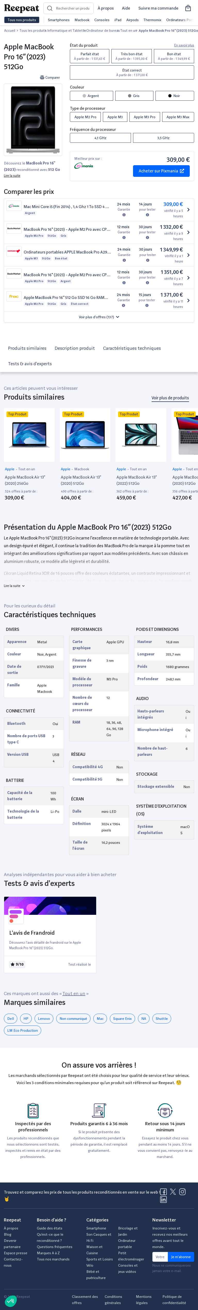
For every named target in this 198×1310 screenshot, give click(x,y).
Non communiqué (73, 1019)
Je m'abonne (181, 1257)
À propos (106, 8)
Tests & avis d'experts (30, 363)
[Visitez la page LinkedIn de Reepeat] (163, 1201)
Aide (126, 8)
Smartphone (96, 1228)
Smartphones (59, 20)
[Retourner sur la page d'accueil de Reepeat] (21, 8)
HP (25, 1019)
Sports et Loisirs (99, 1259)
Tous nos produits (21, 20)
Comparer (50, 78)
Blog (7, 1234)
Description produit (75, 348)
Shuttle (162, 1019)
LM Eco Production (22, 1030)
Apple (10, 469)
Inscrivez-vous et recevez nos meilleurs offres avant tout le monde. (170, 1237)
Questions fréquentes (54, 1247)
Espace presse (15, 1253)
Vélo (89, 1265)
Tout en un (26, 469)
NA (143, 1019)
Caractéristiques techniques (132, 348)
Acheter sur (161, 171)
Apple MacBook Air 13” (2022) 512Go (136, 480)
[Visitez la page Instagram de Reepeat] (183, 1193)
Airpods (132, 20)
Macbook (82, 20)
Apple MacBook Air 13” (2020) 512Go (81, 480)
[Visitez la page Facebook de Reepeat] (164, 1193)
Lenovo (44, 1019)
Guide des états (49, 1228)
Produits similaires (27, 348)
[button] (99, 317)
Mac (100, 1019)
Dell (10, 1019)
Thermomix (152, 20)
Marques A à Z (48, 1253)
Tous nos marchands (53, 1259)
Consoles (102, 20)
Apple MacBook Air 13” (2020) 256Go (25, 480)
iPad (117, 20)
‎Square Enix (122, 1019)
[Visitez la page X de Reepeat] (174, 1193)
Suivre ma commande (158, 8)
